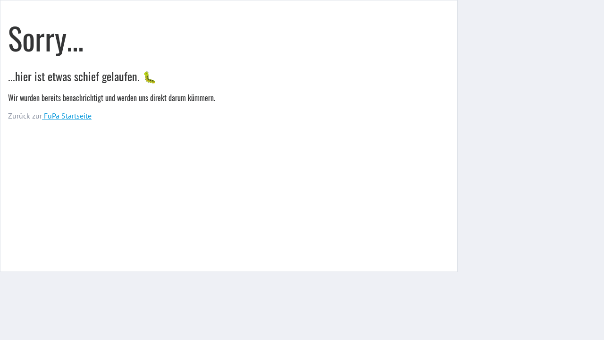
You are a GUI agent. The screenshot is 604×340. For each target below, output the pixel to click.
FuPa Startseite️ (67, 115)
